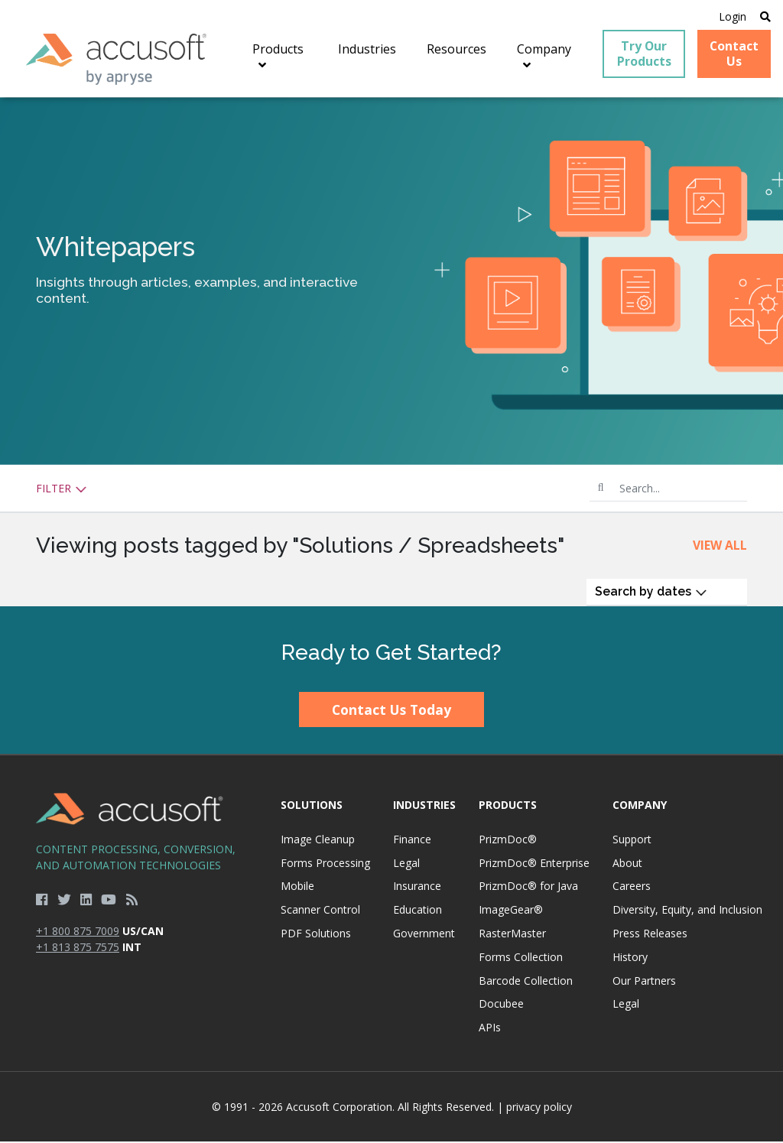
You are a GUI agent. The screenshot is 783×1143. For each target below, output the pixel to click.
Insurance (417, 887)
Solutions (312, 806)
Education (417, 911)
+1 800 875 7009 (77, 932)
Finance (412, 840)
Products (508, 806)
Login (732, 16)
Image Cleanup (318, 840)
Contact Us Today (391, 711)
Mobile (297, 887)
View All (720, 546)
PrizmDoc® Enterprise (534, 863)
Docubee (501, 1005)
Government (424, 934)
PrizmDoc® (508, 840)
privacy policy (539, 1108)
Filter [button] (61, 489)
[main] (391, 352)
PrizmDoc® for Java (528, 887)
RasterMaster (512, 934)
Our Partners (644, 981)
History (630, 957)
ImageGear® (511, 911)
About (627, 863)
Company (639, 806)
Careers (631, 887)
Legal (406, 863)
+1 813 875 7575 (77, 948)
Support (631, 840)
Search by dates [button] (651, 593)
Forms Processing (325, 863)
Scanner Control (320, 911)
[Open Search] (764, 16)
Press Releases (649, 934)
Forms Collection (521, 957)
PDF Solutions (316, 934)
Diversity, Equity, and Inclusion (687, 911)
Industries (424, 806)
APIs (490, 1028)
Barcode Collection (526, 981)
